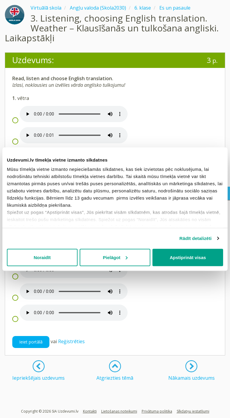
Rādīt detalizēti (195, 238)
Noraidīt (42, 257)
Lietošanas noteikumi (119, 411)
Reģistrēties (71, 341)
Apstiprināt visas (188, 257)
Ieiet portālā (31, 342)
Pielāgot (115, 257)
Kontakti (90, 411)
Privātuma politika (157, 411)
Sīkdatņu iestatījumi (193, 411)
